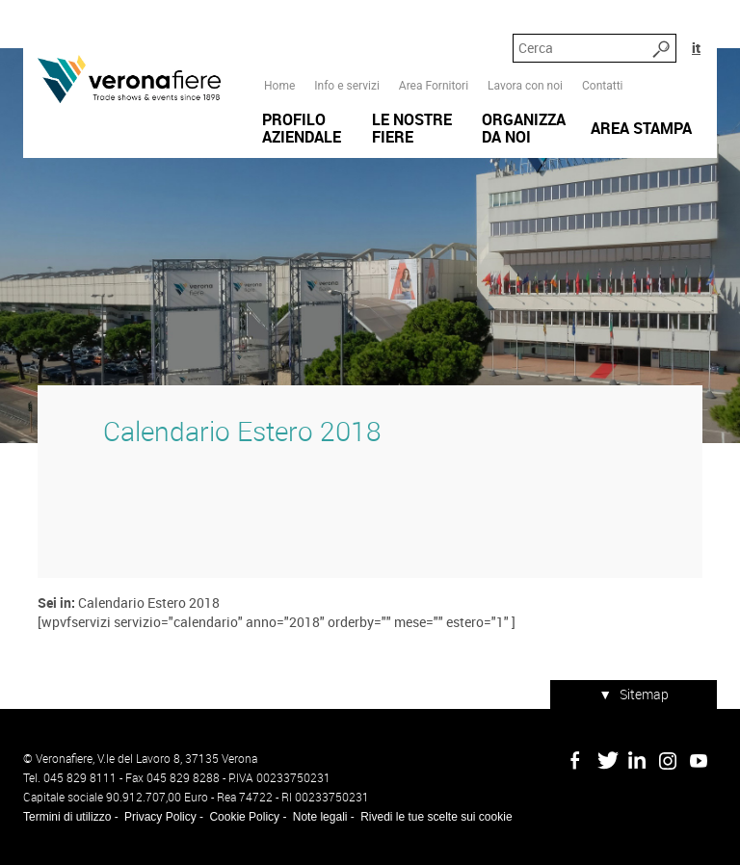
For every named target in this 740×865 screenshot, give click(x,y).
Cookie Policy (244, 817)
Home (279, 85)
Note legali (320, 817)
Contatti (602, 85)
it (696, 48)
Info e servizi (347, 85)
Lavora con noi (525, 85)
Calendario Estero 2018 (242, 431)
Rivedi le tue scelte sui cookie (436, 817)
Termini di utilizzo (67, 817)
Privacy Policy (160, 817)
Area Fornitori (433, 85)
